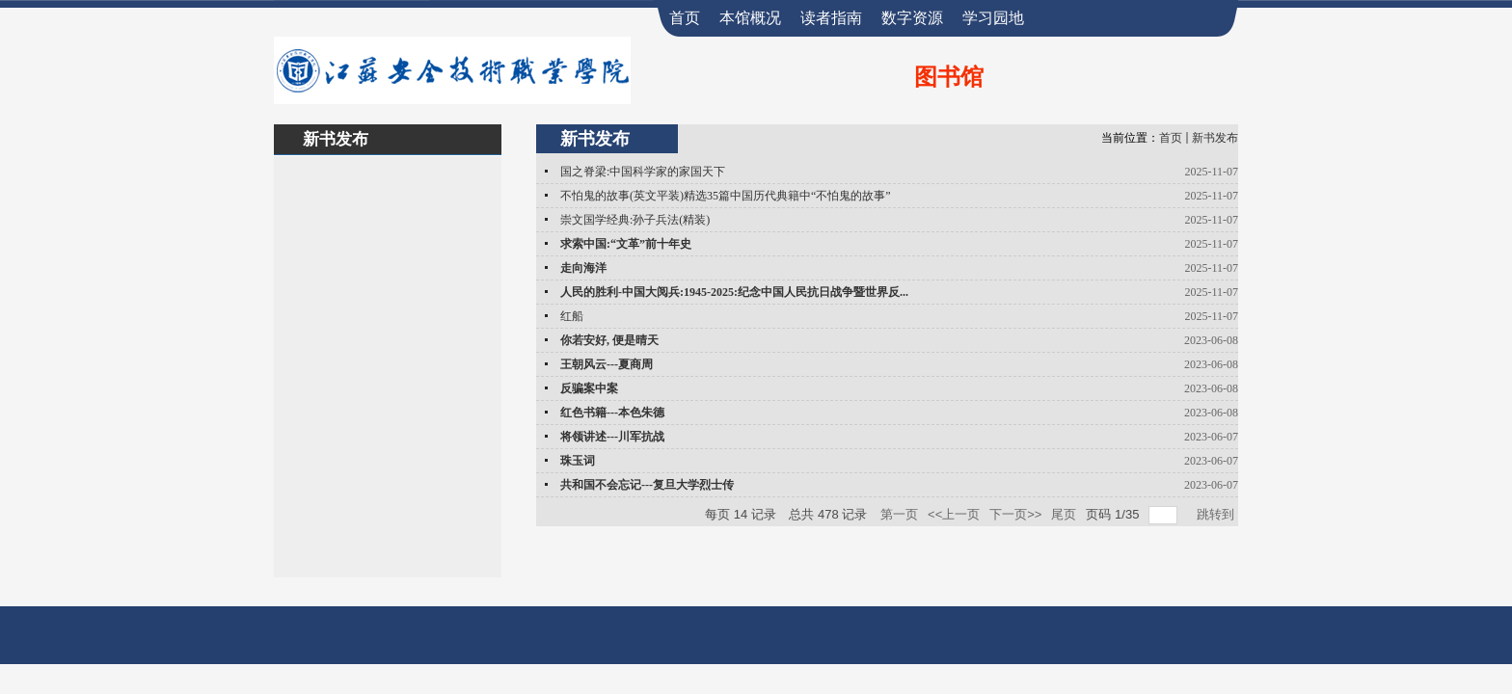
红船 (571, 316)
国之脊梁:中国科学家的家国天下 (642, 171)
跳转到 (1217, 514)
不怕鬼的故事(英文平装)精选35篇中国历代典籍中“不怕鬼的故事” (725, 195)
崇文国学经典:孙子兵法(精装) (635, 220)
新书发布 (1215, 138)
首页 (1170, 138)
